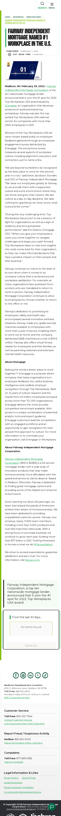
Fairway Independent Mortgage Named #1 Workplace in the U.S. (25, 21)
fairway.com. (32, 560)
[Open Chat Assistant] (52, 807)
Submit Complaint (13, 762)
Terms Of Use (29, 778)
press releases (33, 17)
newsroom (18, 17)
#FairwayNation (43, 544)
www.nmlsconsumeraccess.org (21, 809)
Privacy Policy (11, 778)
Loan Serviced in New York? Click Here (24, 723)
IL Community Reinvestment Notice (22, 792)
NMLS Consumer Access (16, 697)
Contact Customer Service (18, 720)
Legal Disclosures (13, 782)
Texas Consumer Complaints (19, 787)
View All (31, 645)
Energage (11, 105)
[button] (51, 5)
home (7, 17)
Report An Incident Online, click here (23, 743)
